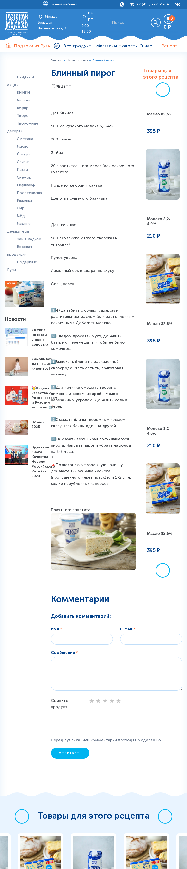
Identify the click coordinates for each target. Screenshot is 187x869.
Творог (23, 116)
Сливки (23, 162)
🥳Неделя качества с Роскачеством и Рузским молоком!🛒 (44, 397)
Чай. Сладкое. (29, 239)
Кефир (22, 108)
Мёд (21, 216)
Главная (57, 60)
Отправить (70, 753)
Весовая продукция (19, 251)
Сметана (25, 139)
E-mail (128, 629)
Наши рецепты (77, 60)
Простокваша (29, 193)
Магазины (106, 45)
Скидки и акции (20, 81)
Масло (23, 146)
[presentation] (89, 724)
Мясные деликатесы (19, 227)
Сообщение (64, 652)
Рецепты (171, 45)
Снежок (24, 177)
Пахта (22, 169)
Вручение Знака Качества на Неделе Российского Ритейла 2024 (43, 461)
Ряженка (24, 200)
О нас (145, 45)
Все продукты (78, 45)
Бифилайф (26, 185)
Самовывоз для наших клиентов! (42, 364)
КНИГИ (23, 92)
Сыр (20, 208)
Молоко (24, 100)
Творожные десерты (22, 127)
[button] (163, 89)
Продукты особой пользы (21, 66)
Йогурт (24, 154)
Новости (128, 45)
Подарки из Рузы (22, 266)
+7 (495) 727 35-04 (152, 4)
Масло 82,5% (160, 114)
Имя (56, 629)
